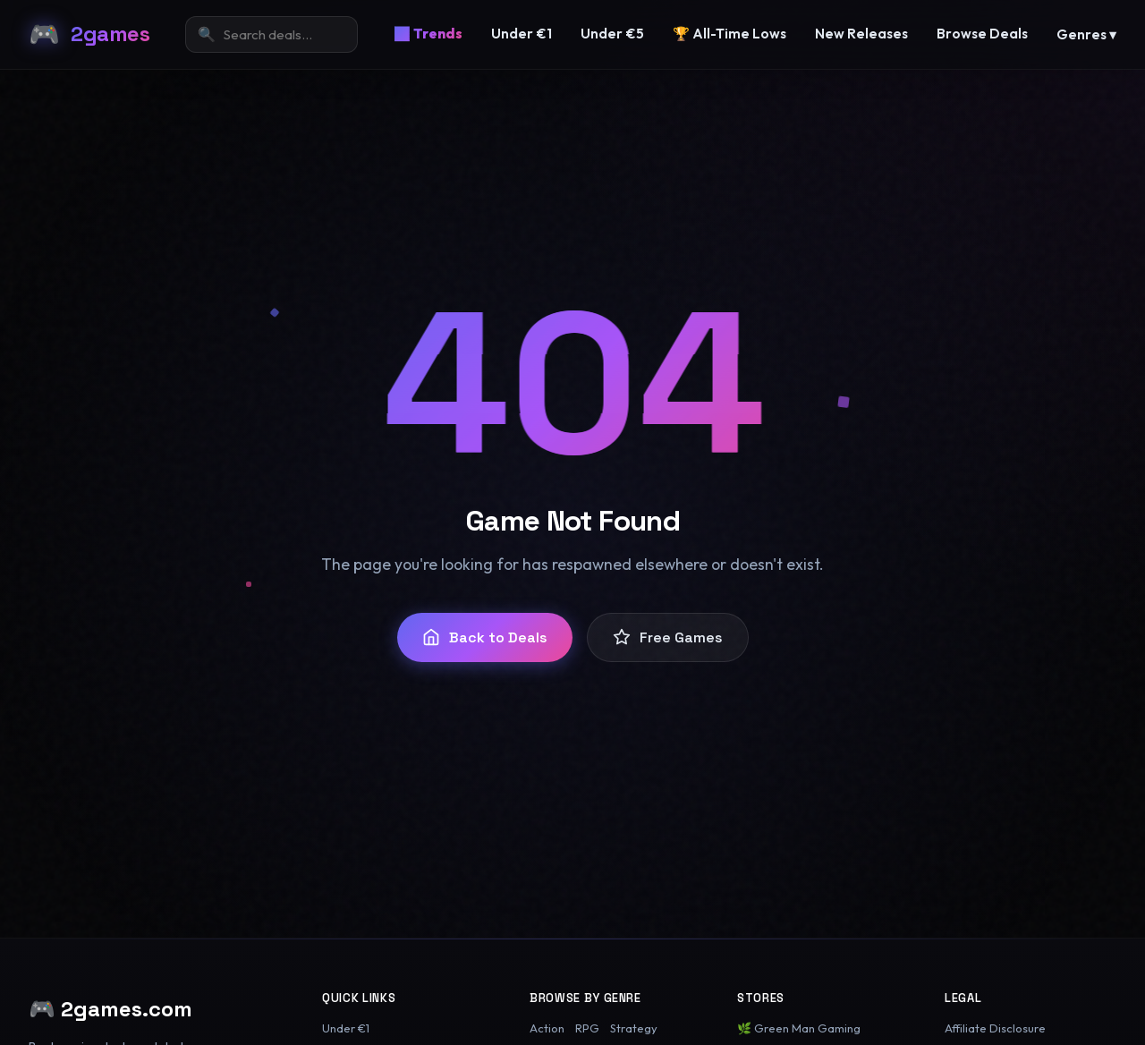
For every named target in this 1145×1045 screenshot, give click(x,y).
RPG (587, 1028)
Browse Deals (982, 33)
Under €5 (612, 33)
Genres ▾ (1086, 34)
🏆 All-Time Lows (729, 33)
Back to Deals (484, 637)
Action (547, 1028)
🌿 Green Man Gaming (799, 1028)
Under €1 (521, 33)
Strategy (633, 1028)
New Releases (861, 33)
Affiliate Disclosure (995, 1028)
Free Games (668, 637)
